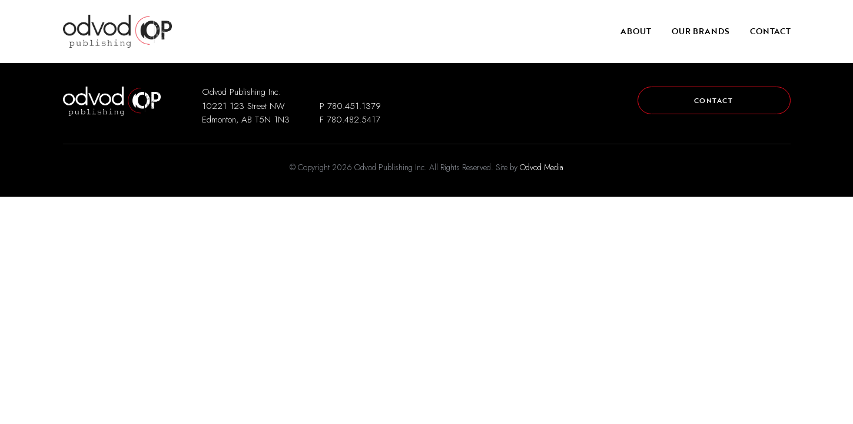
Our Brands (700, 31)
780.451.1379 (354, 106)
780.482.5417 (353, 119)
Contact (770, 31)
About (635, 31)
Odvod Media (541, 167)
